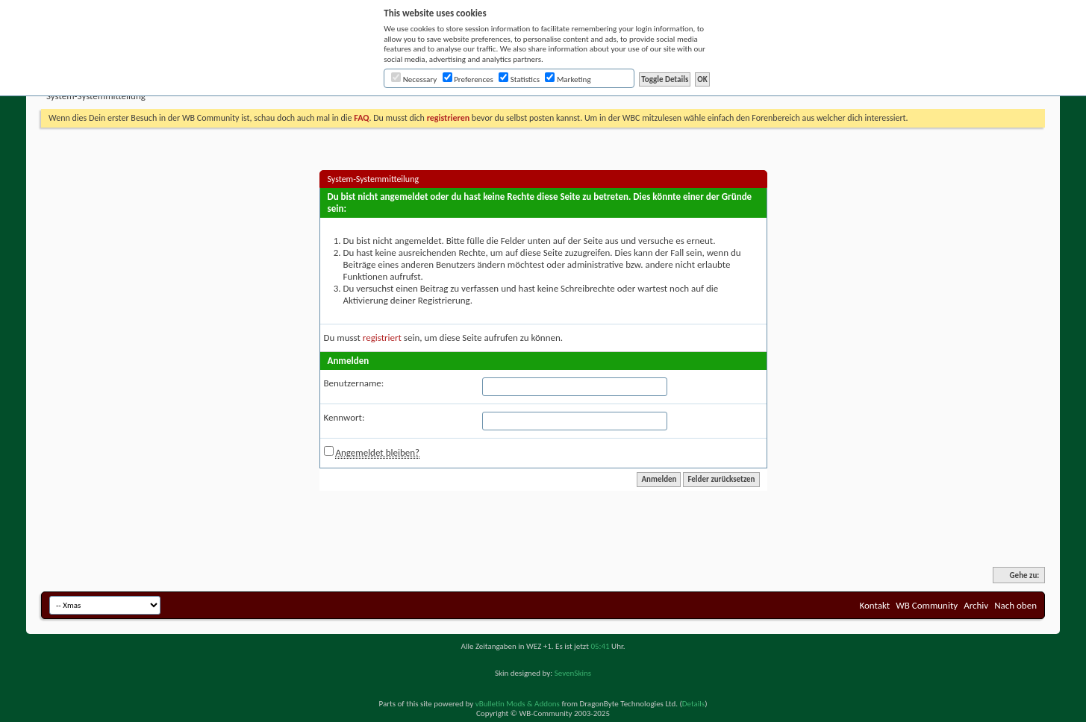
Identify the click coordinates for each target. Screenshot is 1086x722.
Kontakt (874, 605)
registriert (382, 337)
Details (693, 704)
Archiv (976, 605)
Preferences (468, 79)
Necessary (414, 79)
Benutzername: (354, 383)
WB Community (927, 605)
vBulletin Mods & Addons (517, 704)
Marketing (567, 79)
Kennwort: (344, 417)
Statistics (519, 79)
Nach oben (1015, 605)
